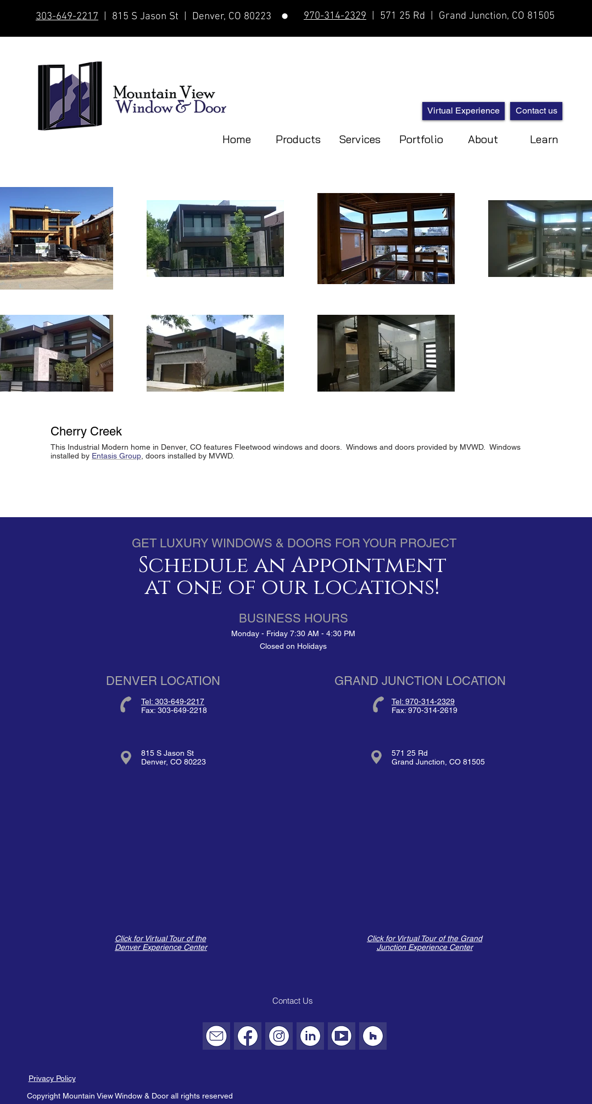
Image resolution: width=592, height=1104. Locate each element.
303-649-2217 (67, 16)
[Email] (216, 1036)
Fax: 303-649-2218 (174, 710)
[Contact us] (536, 111)
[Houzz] (373, 1036)
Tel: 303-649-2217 (172, 701)
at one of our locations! (292, 587)
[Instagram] (279, 1036)
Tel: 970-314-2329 (423, 701)
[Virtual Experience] (463, 111)
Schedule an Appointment (292, 565)
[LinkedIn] (310, 1036)
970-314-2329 (335, 16)
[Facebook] (247, 1036)
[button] (359, 136)
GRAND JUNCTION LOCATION (420, 681)
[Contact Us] (292, 1000)
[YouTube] (341, 1036)
